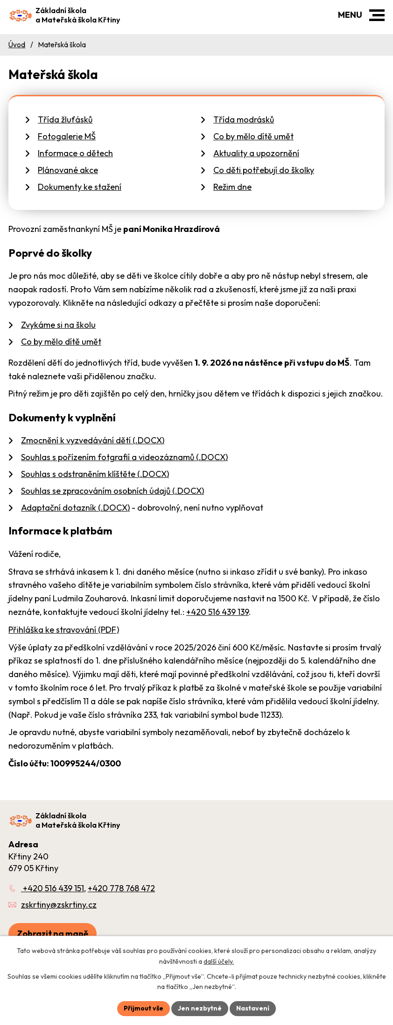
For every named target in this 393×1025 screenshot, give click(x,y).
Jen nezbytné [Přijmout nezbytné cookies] (200, 1008)
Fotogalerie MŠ (67, 136)
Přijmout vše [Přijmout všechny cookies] (143, 1008)
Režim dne (232, 186)
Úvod (16, 44)
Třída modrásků (243, 119)
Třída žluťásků (65, 119)
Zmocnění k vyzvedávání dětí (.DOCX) (92, 440)
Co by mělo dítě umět (253, 136)
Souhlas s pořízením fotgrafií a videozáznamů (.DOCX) (124, 457)
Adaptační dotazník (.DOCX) (75, 507)
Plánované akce (68, 170)
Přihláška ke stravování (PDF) (63, 629)
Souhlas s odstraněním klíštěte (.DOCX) (95, 474)
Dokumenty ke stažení (79, 186)
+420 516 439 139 (217, 611)
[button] (377, 15)
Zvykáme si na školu (58, 324)
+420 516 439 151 (52, 888)
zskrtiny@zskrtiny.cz (59, 904)
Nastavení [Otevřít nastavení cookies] (252, 1008)
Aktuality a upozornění (256, 153)
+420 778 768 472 (121, 888)
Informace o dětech (75, 153)
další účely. (219, 961)
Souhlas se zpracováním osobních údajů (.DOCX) (112, 490)
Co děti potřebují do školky (263, 170)
